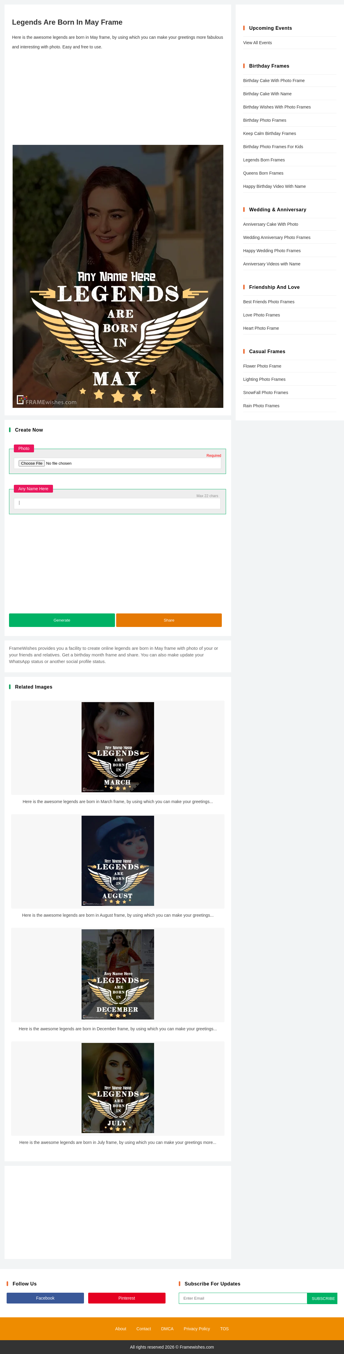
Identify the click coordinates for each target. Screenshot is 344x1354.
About (120, 1328)
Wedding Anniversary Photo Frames (277, 237)
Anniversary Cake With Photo (270, 224)
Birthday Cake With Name (267, 93)
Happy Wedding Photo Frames (272, 250)
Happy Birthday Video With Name (274, 186)
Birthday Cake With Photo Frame (274, 80)
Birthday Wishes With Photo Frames (277, 107)
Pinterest (127, 1298)
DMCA (167, 1328)
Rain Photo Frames (261, 405)
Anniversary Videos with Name (271, 263)
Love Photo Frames (261, 315)
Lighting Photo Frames (264, 379)
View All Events (257, 42)
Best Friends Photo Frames (268, 301)
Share (169, 620)
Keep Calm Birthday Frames (269, 133)
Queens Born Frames (263, 173)
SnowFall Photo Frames (265, 392)
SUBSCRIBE (323, 1298)
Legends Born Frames (264, 159)
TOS (224, 1328)
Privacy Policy (197, 1328)
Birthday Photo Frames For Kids (273, 146)
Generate (62, 620)
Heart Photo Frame (261, 328)
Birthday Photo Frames (264, 120)
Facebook (45, 1298)
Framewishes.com (197, 1347)
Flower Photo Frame (262, 366)
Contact (143, 1328)
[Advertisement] (118, 98)
